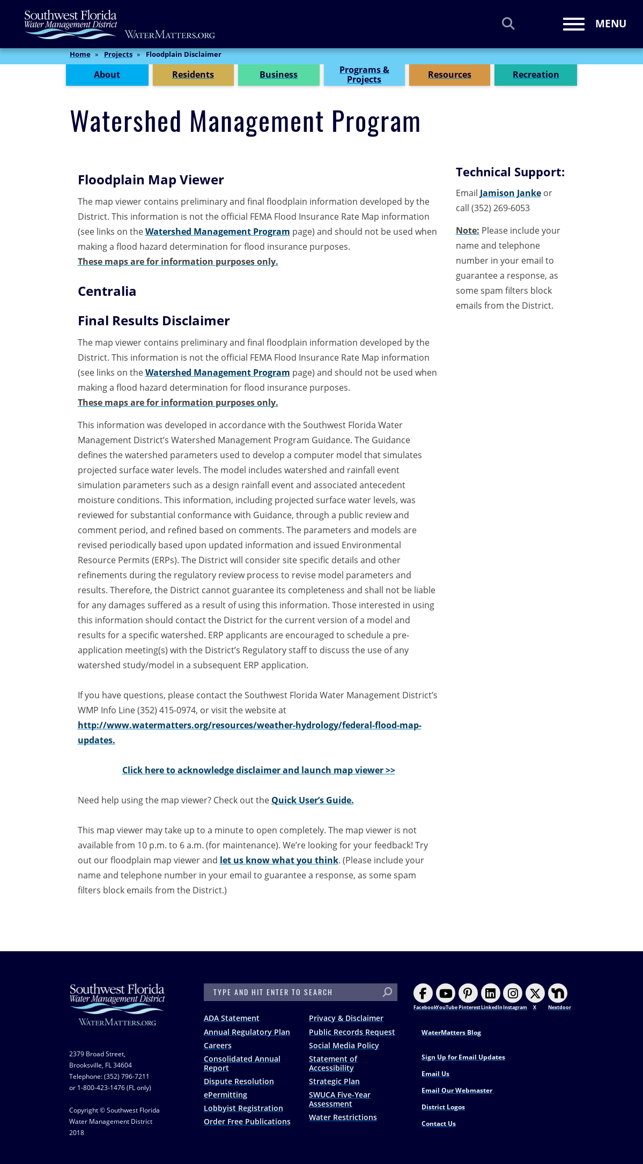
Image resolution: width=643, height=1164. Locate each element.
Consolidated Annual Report (242, 1063)
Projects (118, 58)
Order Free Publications (247, 1121)
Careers (218, 1045)
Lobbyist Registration (243, 1108)
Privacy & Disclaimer (346, 1018)
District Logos (443, 1106)
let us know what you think (279, 860)
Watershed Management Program (217, 231)
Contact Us (439, 1123)
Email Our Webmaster (457, 1090)
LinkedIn (491, 997)
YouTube (446, 997)
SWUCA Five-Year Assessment (340, 1099)
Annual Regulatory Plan (247, 1032)
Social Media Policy (344, 1045)
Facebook (425, 997)
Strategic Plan (334, 1081)
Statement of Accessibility (333, 1063)
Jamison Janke (510, 193)
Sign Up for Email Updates (463, 1057)
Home (80, 58)
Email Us (435, 1073)
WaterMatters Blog (451, 1032)
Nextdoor (559, 997)
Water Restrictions (343, 1117)
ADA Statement (232, 1018)
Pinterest (470, 997)
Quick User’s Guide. (312, 800)
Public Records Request (352, 1032)
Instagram (515, 997)
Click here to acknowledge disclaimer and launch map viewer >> (258, 770)
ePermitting (225, 1095)
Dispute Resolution (239, 1081)
